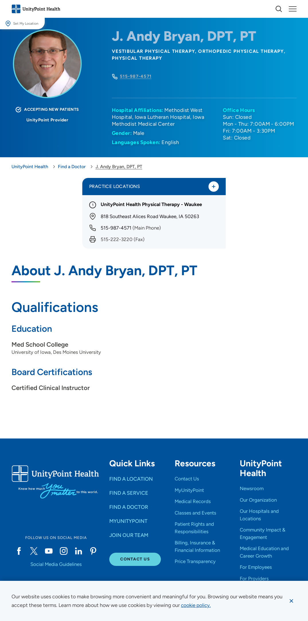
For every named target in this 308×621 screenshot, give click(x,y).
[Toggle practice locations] (213, 186)
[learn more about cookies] (196, 605)
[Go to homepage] (35, 9)
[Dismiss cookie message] (291, 600)
